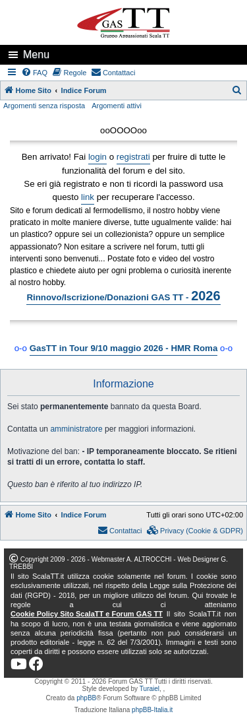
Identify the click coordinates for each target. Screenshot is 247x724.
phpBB (86, 698)
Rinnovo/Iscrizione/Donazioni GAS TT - (123, 295)
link (87, 197)
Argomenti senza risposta (44, 106)
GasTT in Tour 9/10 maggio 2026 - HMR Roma (124, 348)
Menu (36, 54)
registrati (133, 157)
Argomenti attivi (117, 106)
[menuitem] (35, 73)
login (97, 157)
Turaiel (149, 688)
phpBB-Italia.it (152, 709)
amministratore (76, 429)
